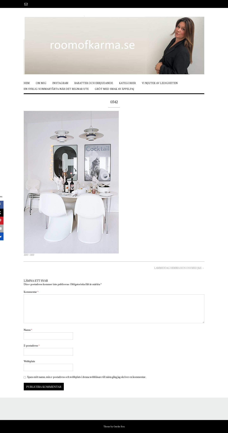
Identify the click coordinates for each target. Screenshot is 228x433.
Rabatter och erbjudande (93, 83)
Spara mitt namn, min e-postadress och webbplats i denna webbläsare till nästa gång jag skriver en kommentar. (86, 376)
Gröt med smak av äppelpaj (114, 88)
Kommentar (31, 291)
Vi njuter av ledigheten (160, 83)
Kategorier (127, 83)
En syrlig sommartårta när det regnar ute (56, 88)
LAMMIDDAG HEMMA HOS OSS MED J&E (179, 267)
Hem (27, 83)
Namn (28, 329)
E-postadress (32, 345)
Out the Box (119, 426)
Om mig (41, 83)
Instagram (60, 83)
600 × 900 (29, 254)
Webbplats (29, 361)
